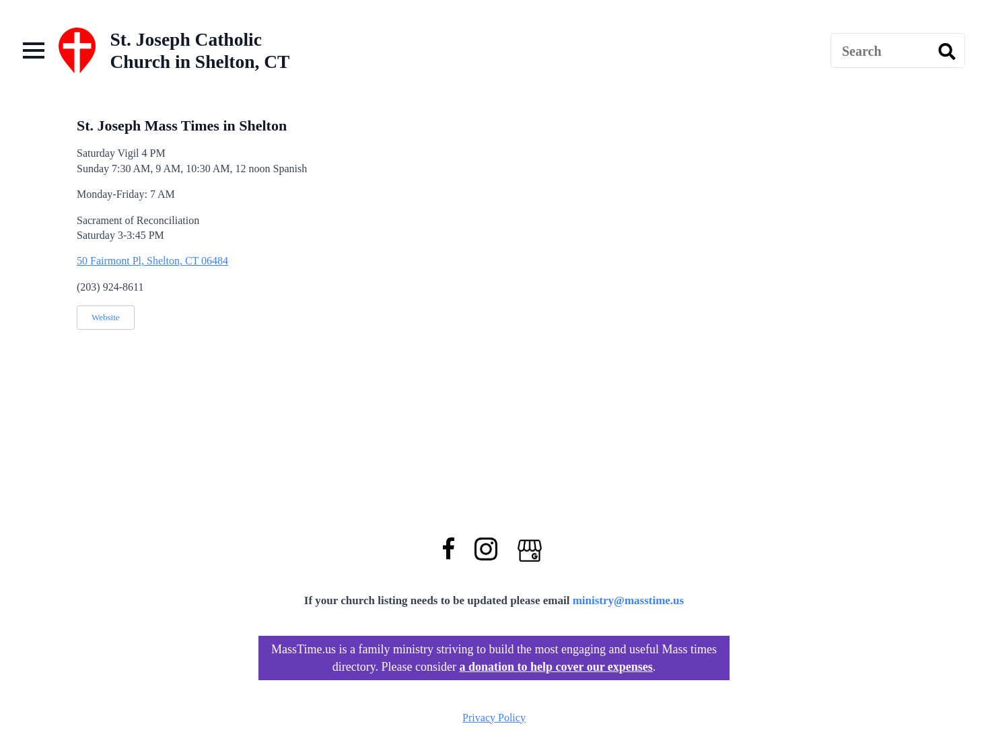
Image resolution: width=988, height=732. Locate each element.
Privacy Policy (494, 717)
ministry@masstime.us (628, 600)
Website (106, 317)
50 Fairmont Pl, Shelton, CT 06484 (152, 260)
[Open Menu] (33, 50)
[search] (946, 51)
